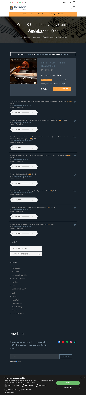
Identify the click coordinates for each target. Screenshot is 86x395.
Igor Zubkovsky (57, 75)
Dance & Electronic (17, 303)
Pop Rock (14, 282)
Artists (33, 14)
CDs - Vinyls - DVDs (18, 313)
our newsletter (28, 54)
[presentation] (24, 369)
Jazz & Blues (15, 271)
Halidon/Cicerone (37, 37)
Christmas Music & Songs (19, 289)
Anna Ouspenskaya (46, 75)
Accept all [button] (68, 383)
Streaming (52, 14)
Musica (25, 14)
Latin (13, 285)
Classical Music (50, 84)
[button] (29, 393)
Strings (62, 84)
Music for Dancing (17, 307)
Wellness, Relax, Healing (19, 278)
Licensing (60, 14)
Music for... (15, 310)
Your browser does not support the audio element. (24, 112)
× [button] (84, 377)
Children (14, 296)
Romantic (57, 84)
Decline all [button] (68, 387)
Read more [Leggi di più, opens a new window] (33, 382)
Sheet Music (41, 14)
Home (20, 37)
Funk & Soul (15, 300)
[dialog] (43, 385)
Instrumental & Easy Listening (20, 275)
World (13, 293)
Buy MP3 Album (62, 89)
